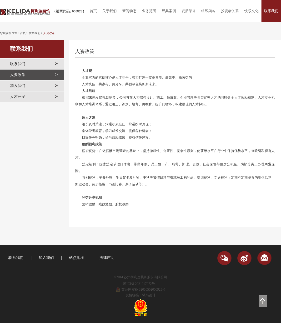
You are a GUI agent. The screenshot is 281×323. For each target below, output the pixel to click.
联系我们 (271, 11)
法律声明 (107, 258)
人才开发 (34, 96)
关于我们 (109, 11)
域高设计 (149, 295)
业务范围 (149, 11)
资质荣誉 (188, 11)
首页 (93, 11)
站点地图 (76, 258)
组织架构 (208, 11)
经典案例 (169, 11)
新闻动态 (129, 11)
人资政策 (49, 33)
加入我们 (34, 86)
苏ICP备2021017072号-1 (140, 284)
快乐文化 (251, 11)
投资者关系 (230, 11)
